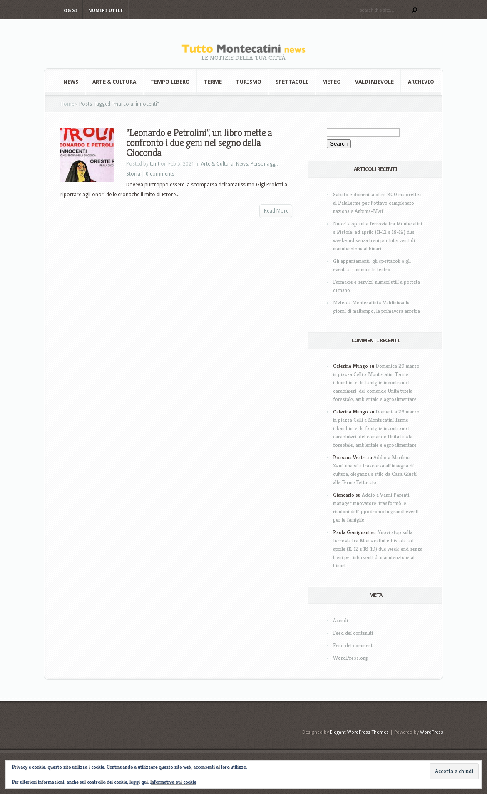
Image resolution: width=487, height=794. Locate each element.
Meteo (331, 82)
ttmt (154, 164)
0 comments (160, 174)
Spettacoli (292, 82)
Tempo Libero (170, 82)
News (70, 82)
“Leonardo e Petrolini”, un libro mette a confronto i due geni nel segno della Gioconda (199, 142)
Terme (213, 82)
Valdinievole (374, 82)
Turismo (248, 82)
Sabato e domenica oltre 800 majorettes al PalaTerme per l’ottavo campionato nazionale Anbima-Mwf (377, 203)
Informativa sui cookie (173, 782)
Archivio (421, 82)
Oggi (70, 10)
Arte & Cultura (114, 82)
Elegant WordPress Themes (359, 732)
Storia (133, 174)
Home (67, 104)
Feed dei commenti (353, 645)
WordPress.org (350, 657)
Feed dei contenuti (353, 632)
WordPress (431, 732)
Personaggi (264, 164)
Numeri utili (105, 10)
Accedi (340, 620)
